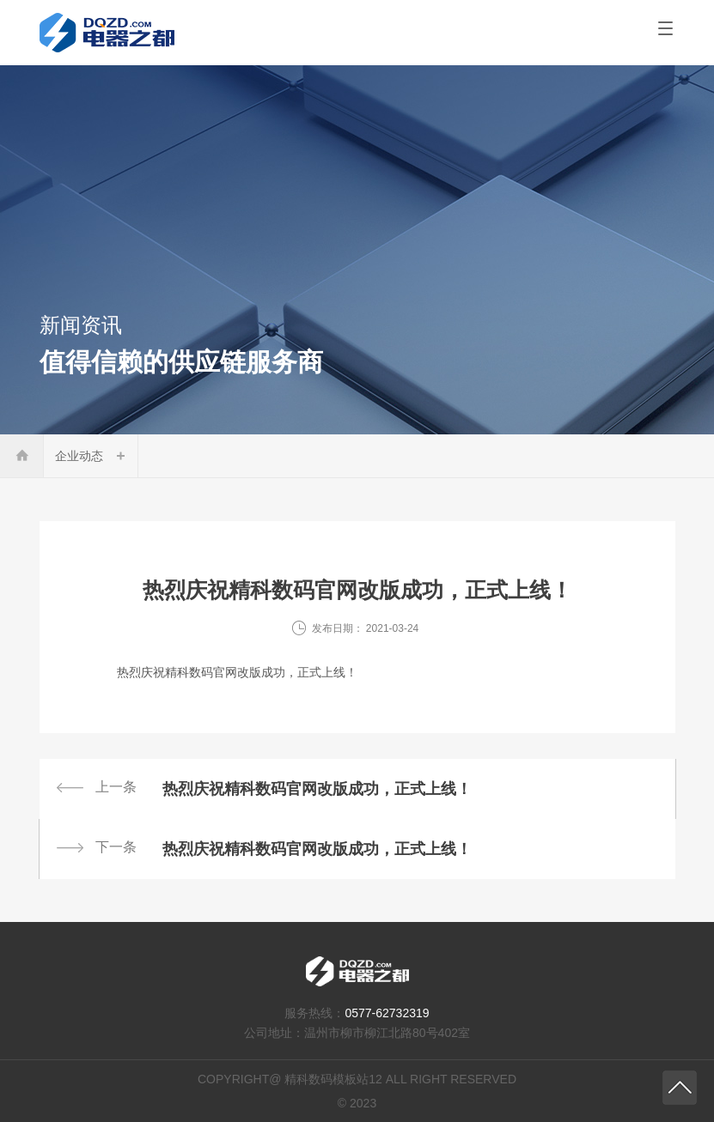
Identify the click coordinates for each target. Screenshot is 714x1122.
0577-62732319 (387, 1013)
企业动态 (79, 456)
